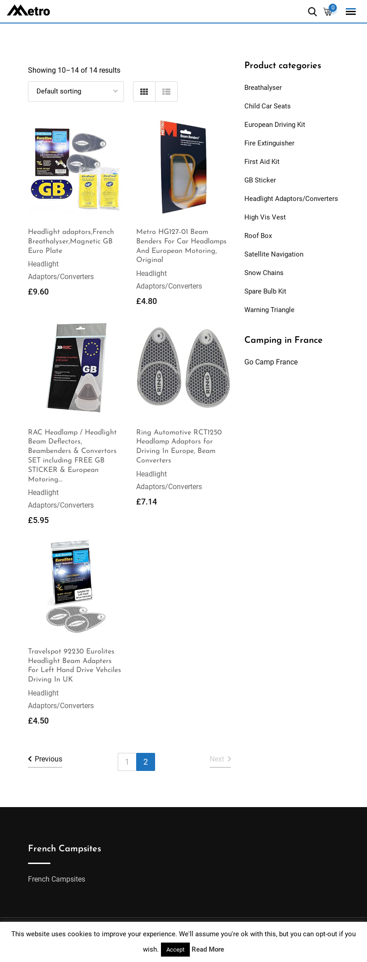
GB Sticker (260, 180)
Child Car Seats (267, 106)
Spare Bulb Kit (265, 291)
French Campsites (56, 879)
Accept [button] (175, 949)
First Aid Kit (262, 162)
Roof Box (258, 236)
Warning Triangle (269, 310)
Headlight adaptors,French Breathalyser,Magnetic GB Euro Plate (71, 242)
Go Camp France (271, 362)
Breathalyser (263, 88)
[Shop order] (76, 91)
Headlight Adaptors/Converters (291, 199)
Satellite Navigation (273, 254)
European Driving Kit (274, 125)
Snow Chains (264, 273)
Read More (208, 949)
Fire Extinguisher (269, 143)
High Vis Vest (265, 217)
